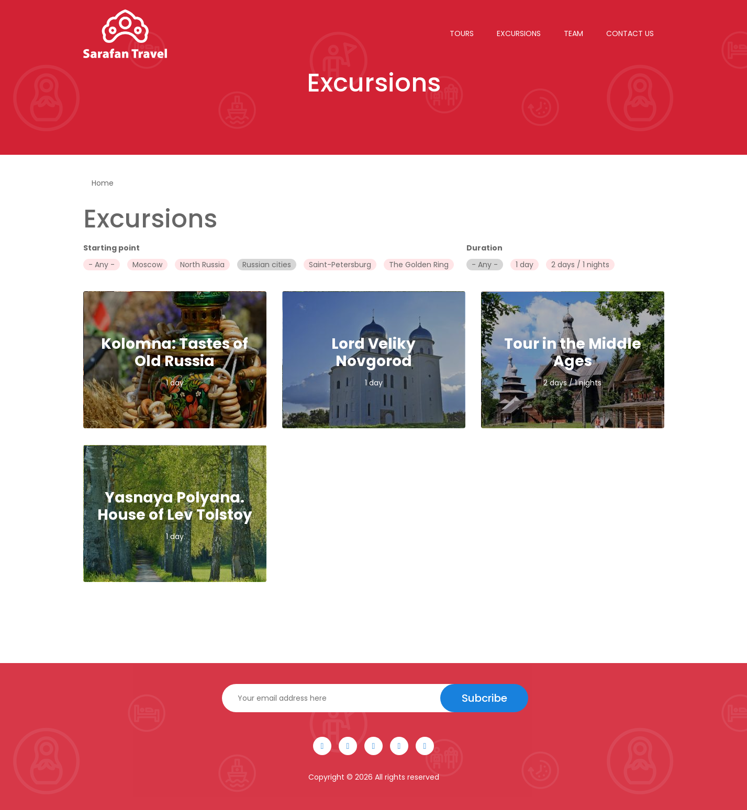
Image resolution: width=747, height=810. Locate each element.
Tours (462, 33)
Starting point (111, 248)
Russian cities (266, 264)
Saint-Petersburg (340, 264)
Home (103, 183)
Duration (484, 248)
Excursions (519, 33)
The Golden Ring (419, 264)
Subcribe (484, 698)
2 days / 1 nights (580, 264)
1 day (524, 264)
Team (573, 33)
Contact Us (630, 33)
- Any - (101, 264)
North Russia (202, 264)
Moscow (147, 264)
